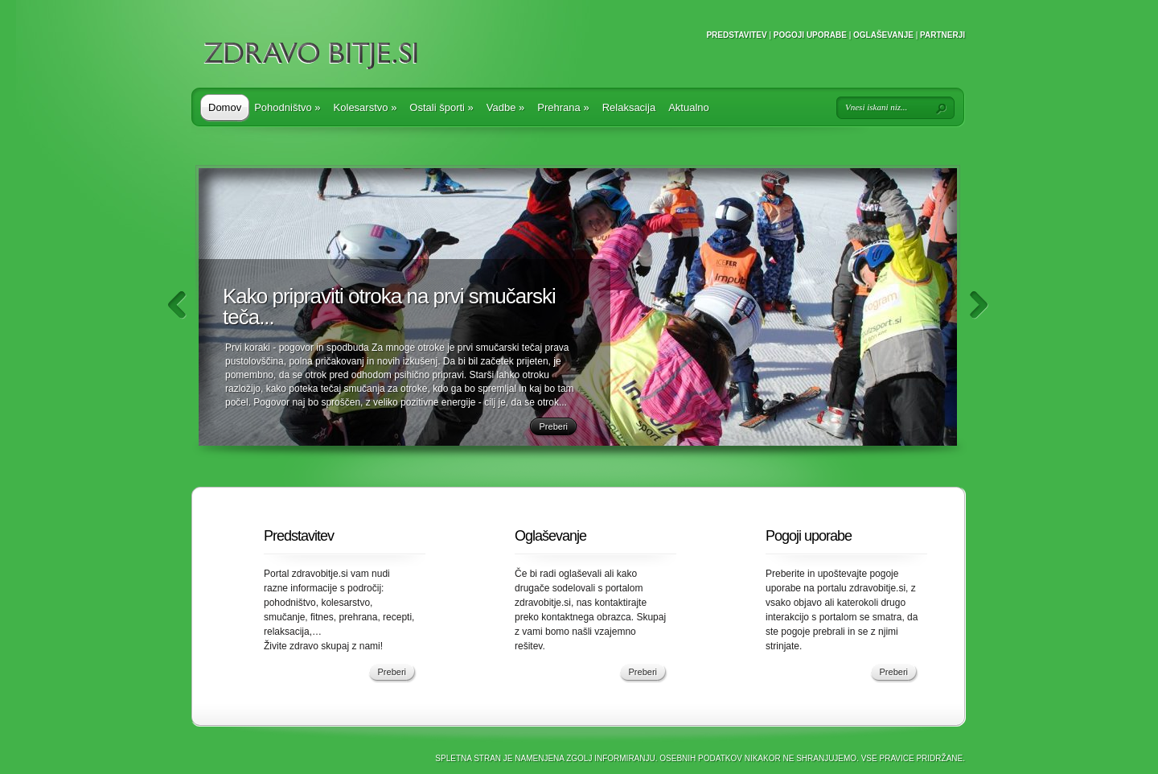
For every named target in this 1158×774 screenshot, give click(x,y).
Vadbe (505, 107)
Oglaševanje (883, 35)
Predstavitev (736, 35)
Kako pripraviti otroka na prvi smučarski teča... (389, 306)
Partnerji (942, 35)
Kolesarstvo (365, 107)
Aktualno (688, 107)
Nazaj (177, 305)
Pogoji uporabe (810, 35)
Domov (224, 107)
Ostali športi (441, 107)
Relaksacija (628, 107)
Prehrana (563, 107)
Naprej (979, 305)
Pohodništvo (287, 107)
